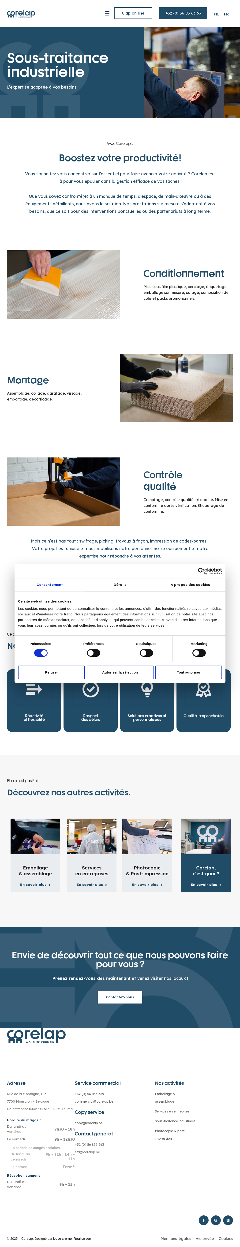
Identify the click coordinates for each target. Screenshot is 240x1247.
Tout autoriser (188, 672)
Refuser (51, 672)
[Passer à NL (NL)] (217, 14)
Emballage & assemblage (35, 870)
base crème (62, 1238)
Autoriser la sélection (120, 672)
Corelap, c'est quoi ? (206, 870)
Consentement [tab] (50, 584)
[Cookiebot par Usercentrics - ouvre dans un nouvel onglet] (201, 571)
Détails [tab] (120, 584)
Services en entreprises (91, 870)
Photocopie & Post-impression (147, 870)
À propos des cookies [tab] (190, 584)
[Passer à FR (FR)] (226, 14)
